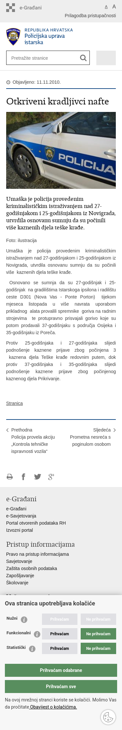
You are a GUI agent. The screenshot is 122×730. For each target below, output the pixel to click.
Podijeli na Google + (51, 476)
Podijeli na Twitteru (37, 476)
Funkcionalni (19, 632)
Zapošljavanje (20, 575)
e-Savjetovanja (21, 515)
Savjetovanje (19, 561)
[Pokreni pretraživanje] (83, 58)
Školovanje (17, 582)
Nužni (12, 618)
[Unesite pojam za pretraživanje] (32, 58)
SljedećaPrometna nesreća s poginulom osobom (90, 437)
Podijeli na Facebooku (23, 476)
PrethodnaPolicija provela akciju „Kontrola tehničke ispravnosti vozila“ (33, 440)
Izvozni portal (19, 530)
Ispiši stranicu (9, 476)
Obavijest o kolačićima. (53, 707)
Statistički (16, 647)
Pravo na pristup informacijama (37, 554)
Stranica (14, 403)
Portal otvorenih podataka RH (36, 523)
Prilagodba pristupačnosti (90, 15)
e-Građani (16, 508)
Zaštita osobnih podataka (31, 568)
